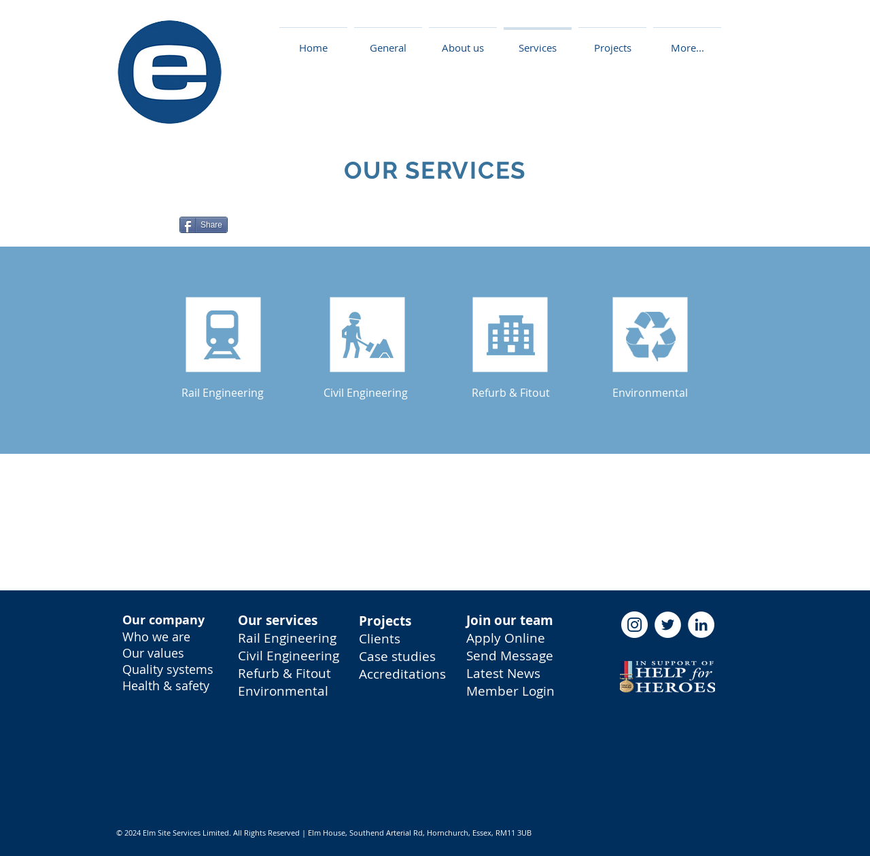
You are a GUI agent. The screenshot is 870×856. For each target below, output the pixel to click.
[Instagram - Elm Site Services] (634, 624)
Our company (163, 619)
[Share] (203, 225)
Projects (385, 621)
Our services (277, 620)
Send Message (509, 655)
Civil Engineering (288, 655)
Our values (153, 653)
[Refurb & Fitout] (510, 392)
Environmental (283, 691)
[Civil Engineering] (365, 392)
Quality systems (167, 669)
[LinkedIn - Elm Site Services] (701, 624)
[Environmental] (650, 392)
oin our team (511, 620)
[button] (612, 41)
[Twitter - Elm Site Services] (668, 624)
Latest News (503, 673)
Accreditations (402, 674)
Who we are (156, 636)
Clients (379, 638)
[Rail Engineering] (222, 392)
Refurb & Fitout (284, 673)
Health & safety (165, 685)
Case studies (397, 656)
